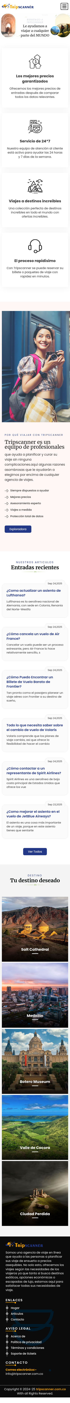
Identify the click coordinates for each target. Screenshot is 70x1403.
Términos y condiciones (27, 1348)
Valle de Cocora (35, 1147)
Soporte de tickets (23, 1354)
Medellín (35, 1015)
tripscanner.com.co (51, 1389)
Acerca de (18, 1336)
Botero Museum (35, 1081)
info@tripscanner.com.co (24, 1374)
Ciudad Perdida (35, 1213)
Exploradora (18, 529)
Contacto (17, 1319)
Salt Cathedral (35, 949)
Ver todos (35, 852)
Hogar (15, 1308)
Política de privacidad (26, 1342)
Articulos (17, 1314)
